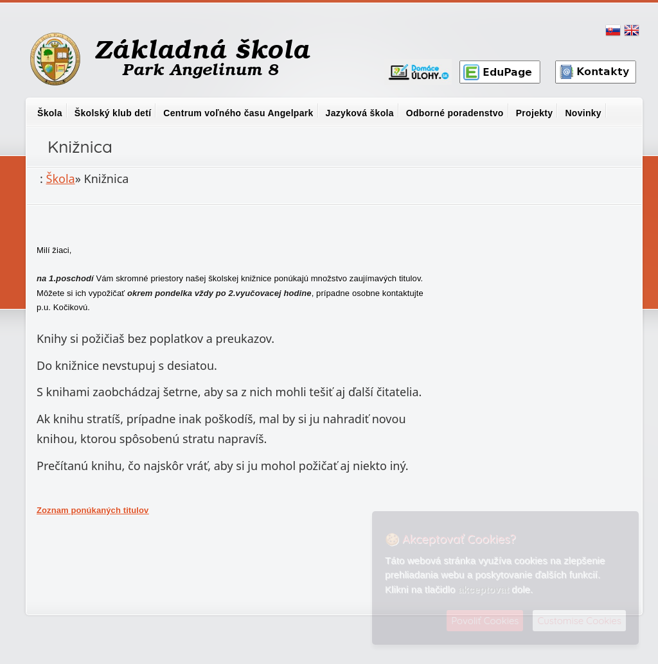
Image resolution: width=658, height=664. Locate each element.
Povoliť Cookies (485, 621)
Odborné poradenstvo (455, 113)
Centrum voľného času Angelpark (238, 113)
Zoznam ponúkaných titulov (92, 510)
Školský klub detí (113, 113)
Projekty (534, 113)
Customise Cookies (579, 621)
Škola (49, 113)
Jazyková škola (360, 113)
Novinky (583, 113)
